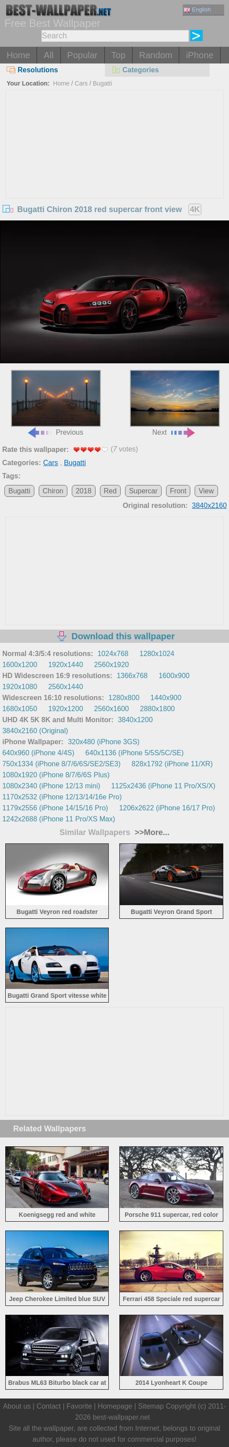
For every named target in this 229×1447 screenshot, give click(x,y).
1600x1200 (19, 664)
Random (156, 55)
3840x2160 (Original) (35, 731)
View (206, 491)
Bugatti (102, 83)
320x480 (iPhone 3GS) (104, 742)
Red (110, 491)
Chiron (53, 491)
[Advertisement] (114, 156)
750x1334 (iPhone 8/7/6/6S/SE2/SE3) (61, 764)
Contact (49, 1406)
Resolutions (32, 70)
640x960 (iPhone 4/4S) (38, 753)
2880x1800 (157, 708)
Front (178, 491)
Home (18, 55)
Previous (56, 403)
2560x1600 (111, 708)
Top (118, 55)
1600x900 (174, 675)
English (197, 9)
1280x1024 (157, 653)
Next (175, 403)
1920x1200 (65, 708)
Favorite (79, 1406)
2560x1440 (65, 686)
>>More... (151, 832)
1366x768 (132, 675)
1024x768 (112, 653)
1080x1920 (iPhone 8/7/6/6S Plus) (56, 775)
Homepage (115, 1406)
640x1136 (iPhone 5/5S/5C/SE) (134, 753)
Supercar (143, 491)
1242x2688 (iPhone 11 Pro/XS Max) (58, 819)
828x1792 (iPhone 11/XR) (172, 764)
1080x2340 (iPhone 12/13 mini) (51, 786)
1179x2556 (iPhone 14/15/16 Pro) (55, 808)
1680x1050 (19, 708)
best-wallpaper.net (121, 1417)
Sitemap (151, 1406)
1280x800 (123, 697)
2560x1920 (111, 664)
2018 (84, 491)
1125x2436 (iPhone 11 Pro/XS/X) (163, 786)
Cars (81, 83)
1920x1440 (65, 664)
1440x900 (166, 697)
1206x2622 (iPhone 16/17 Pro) (167, 808)
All (48, 55)
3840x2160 (209, 505)
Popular (82, 55)
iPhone (199, 55)
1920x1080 (19, 686)
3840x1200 (135, 720)
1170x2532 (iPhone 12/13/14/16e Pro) (62, 797)
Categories (135, 70)
